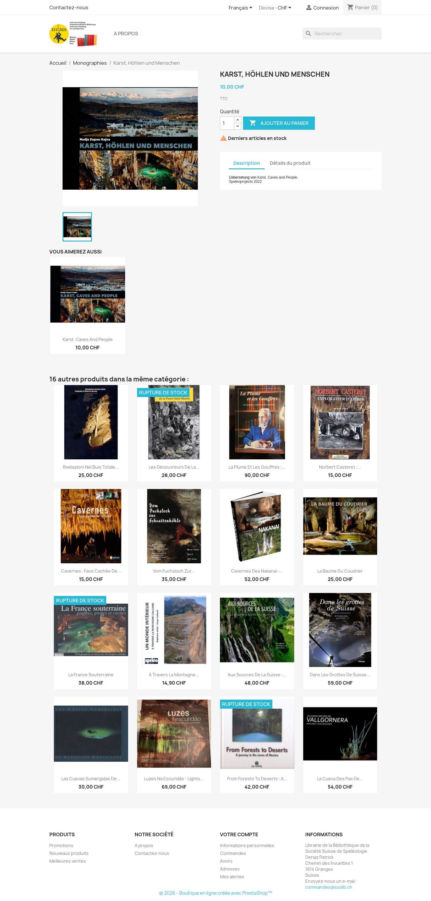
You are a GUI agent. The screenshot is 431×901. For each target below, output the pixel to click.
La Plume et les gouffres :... (257, 467)
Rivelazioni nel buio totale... (91, 467)
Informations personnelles (247, 845)
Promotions (61, 845)
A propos (126, 33)
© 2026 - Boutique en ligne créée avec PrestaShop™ (215, 893)
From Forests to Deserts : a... (257, 778)
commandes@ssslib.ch (328, 887)
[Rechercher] (342, 34)
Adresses (230, 869)
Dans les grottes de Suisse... (340, 674)
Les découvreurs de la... (174, 467)
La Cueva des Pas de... (340, 778)
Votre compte (239, 834)
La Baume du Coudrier (340, 571)
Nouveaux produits (69, 853)
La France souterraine (90, 674)
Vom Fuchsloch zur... (174, 571)
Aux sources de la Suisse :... (257, 674)
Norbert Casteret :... (340, 467)
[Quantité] (227, 123)
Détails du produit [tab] (290, 163)
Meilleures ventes (67, 861)
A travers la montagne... (174, 674)
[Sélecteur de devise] (285, 8)
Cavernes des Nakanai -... (257, 571)
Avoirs (226, 861)
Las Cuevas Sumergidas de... (90, 778)
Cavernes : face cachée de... (91, 571)
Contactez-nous (68, 7)
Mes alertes (232, 876)
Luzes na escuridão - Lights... (174, 778)
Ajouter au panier (279, 123)
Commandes (233, 853)
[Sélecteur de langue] (241, 8)
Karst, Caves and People (88, 339)
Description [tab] (246, 163)
